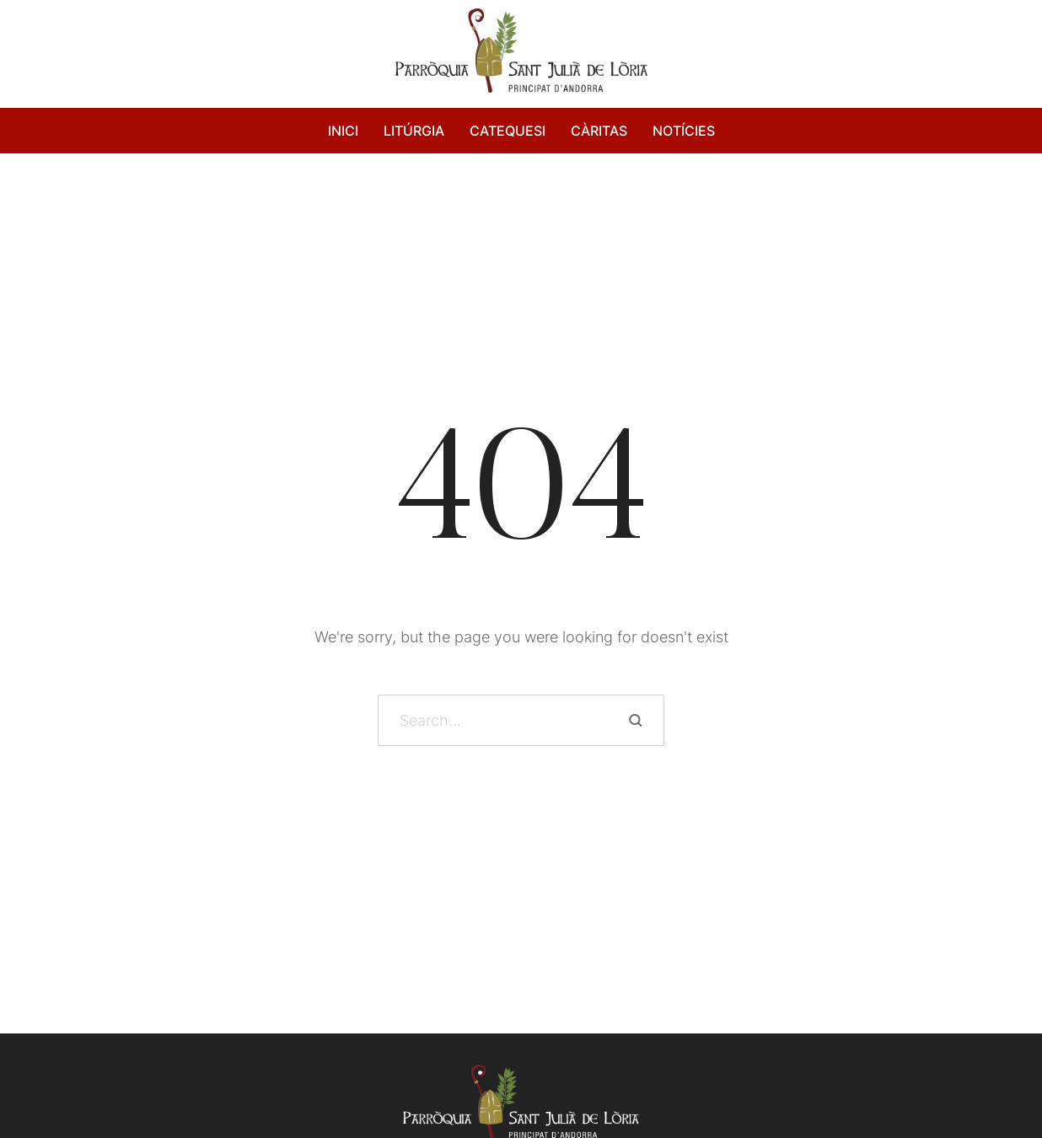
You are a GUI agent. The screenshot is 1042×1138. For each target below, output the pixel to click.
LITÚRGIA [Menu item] (414, 131)
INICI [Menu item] (343, 131)
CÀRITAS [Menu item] (599, 131)
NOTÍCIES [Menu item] (684, 131)
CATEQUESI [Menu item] (507, 131)
